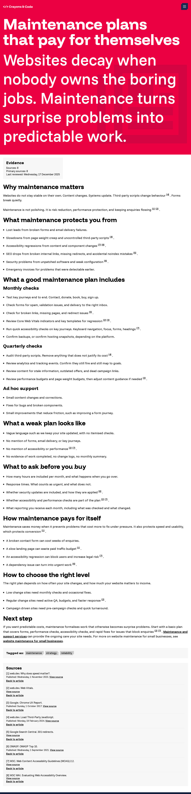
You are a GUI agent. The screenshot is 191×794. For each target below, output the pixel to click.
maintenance (34, 653)
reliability (66, 653)
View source (56, 676)
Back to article (15, 680)
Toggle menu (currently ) (185, 7)
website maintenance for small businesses (33, 641)
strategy (51, 653)
